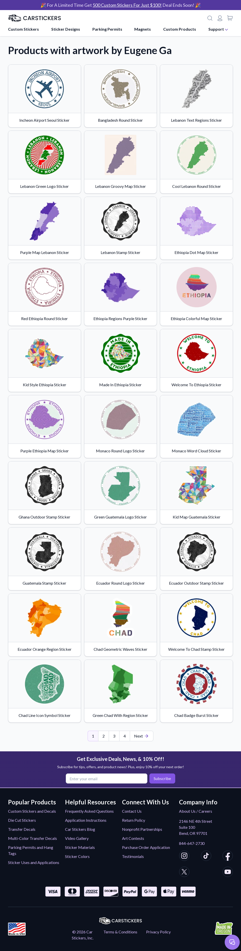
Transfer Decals (21, 829)
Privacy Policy (158, 931)
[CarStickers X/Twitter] (184, 873)
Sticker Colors (77, 856)
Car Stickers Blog (80, 829)
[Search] (210, 18)
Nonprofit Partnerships (142, 829)
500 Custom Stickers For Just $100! (127, 5)
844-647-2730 (192, 843)
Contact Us (132, 811)
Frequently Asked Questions (89, 811)
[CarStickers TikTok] (206, 856)
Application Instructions (85, 820)
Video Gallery (77, 838)
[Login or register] (220, 18)
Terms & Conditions (120, 931)
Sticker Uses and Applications (33, 862)
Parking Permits (107, 29)
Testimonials (133, 856)
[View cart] (230, 18)
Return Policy (133, 820)
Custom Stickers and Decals (32, 811)
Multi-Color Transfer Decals (32, 838)
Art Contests (133, 838)
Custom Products (179, 29)
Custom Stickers (23, 29)
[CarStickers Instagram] (184, 856)
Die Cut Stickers (22, 820)
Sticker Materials (80, 847)
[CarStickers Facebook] (227, 856)
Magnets (142, 29)
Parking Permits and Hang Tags (30, 850)
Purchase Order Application (146, 847)
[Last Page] (141, 736)
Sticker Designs (65, 29)
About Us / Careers (195, 811)
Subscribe (162, 778)
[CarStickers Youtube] (227, 873)
